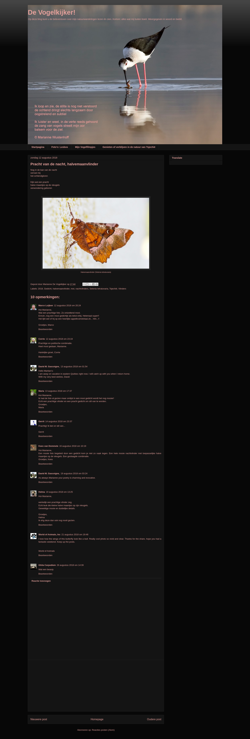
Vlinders (122, 288)
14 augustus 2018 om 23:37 (58, 421)
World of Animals (46, 551)
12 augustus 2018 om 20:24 (67, 305)
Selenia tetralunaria (99, 288)
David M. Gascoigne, (49, 366)
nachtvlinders (82, 288)
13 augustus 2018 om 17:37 (58, 391)
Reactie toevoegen (41, 581)
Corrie (41, 339)
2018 (40, 288)
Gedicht (48, 288)
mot (72, 288)
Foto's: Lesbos (59, 147)
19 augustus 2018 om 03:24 (74, 473)
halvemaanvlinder (61, 288)
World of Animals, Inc (49, 534)
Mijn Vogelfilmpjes (85, 147)
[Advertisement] (95, 685)
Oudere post (154, 719)
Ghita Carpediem (47, 565)
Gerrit (41, 421)
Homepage (97, 719)
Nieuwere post (38, 719)
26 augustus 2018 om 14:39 (70, 565)
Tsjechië (113, 288)
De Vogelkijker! (51, 12)
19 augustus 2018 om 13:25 (59, 492)
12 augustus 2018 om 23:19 (59, 339)
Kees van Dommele (48, 446)
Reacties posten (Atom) (103, 730)
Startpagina (37, 147)
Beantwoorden (45, 329)
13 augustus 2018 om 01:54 (74, 366)
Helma (41, 492)
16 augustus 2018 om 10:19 (72, 446)
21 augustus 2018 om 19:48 (74, 534)
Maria (41, 391)
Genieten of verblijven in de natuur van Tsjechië (129, 147)
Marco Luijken (45, 305)
